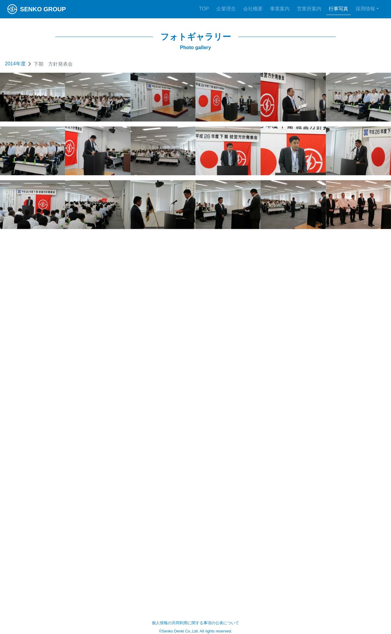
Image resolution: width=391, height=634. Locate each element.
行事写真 (338, 8)
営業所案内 (309, 8)
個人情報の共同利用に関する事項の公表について (195, 623)
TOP (204, 8)
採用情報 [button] (365, 8)
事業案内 (280, 8)
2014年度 (15, 63)
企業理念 (226, 8)
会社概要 (253, 8)
